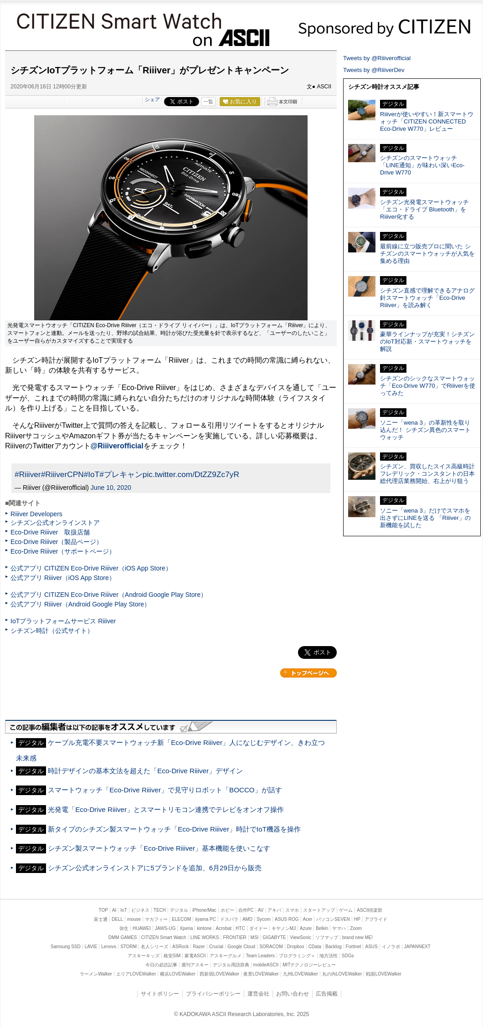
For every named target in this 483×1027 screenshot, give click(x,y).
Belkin (322, 928)
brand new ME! (357, 937)
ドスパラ (229, 919)
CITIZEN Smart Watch (116, 19)
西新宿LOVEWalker (219, 973)
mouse (134, 919)
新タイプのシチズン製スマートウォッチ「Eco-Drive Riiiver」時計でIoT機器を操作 (174, 829)
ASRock (180, 946)
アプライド (376, 919)
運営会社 (258, 994)
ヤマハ (339, 928)
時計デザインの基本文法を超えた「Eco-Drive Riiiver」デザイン (145, 771)
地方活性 (328, 955)
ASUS (371, 946)
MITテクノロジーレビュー (309, 964)
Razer (199, 946)
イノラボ (391, 946)
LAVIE (91, 946)
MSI (255, 937)
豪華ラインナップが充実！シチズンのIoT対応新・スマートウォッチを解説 (427, 341)
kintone (204, 928)
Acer (308, 919)
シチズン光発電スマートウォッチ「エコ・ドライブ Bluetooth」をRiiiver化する (424, 209)
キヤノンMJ (284, 928)
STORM (128, 946)
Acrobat (223, 928)
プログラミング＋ (297, 955)
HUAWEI (142, 928)
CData (314, 946)
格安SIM (172, 955)
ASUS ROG (287, 919)
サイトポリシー (160, 994)
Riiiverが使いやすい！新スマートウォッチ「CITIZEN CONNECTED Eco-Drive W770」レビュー (426, 121)
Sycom (264, 919)
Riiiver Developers (36, 514)
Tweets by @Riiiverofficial (377, 58)
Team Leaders (260, 955)
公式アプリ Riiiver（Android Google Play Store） (80, 604)
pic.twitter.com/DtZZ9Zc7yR (191, 474)
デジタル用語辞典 (231, 964)
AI (114, 910)
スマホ (292, 910)
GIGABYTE (274, 937)
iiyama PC (205, 919)
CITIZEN (384, 26)
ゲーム (346, 910)
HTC (240, 928)
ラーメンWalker (96, 973)
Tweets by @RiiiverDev (374, 70)
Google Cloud (241, 946)
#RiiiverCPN (62, 474)
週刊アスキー (195, 964)
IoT (123, 910)
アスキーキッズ (143, 955)
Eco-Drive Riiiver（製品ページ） (56, 541)
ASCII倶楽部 (369, 910)
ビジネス (140, 910)
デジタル (179, 910)
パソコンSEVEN (333, 919)
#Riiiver (28, 474)
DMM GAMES (122, 937)
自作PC (246, 910)
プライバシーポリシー (213, 994)
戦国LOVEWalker (383, 973)
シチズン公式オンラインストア (55, 522)
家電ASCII (195, 955)
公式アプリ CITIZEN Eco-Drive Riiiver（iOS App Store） (91, 568)
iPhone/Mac (204, 910)
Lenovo (108, 946)
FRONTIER (234, 937)
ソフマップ (326, 937)
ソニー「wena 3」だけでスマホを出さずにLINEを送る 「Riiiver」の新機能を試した (425, 518)
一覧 (208, 101)
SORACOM (271, 946)
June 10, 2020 (111, 487)
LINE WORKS (204, 937)
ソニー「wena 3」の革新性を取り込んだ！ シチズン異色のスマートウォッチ (425, 430)
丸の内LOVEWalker (342, 973)
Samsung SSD (66, 946)
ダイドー (258, 928)
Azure (306, 928)
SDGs (348, 955)
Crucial (216, 946)
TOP (103, 910)
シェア (152, 99)
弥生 (123, 928)
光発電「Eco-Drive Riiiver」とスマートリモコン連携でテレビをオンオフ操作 (166, 809)
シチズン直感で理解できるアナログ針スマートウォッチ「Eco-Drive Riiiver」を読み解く (427, 297)
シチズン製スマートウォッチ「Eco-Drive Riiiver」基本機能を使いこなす (159, 848)
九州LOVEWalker (300, 973)
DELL (117, 919)
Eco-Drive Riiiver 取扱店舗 (50, 532)
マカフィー (156, 919)
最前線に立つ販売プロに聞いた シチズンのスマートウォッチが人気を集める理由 (427, 253)
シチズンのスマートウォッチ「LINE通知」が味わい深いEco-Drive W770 (422, 165)
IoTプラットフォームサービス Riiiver (63, 621)
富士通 (101, 919)
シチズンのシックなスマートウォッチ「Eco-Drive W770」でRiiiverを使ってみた (427, 385)
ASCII (232, 39)
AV (261, 910)
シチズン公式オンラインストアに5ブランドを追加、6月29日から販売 (155, 868)
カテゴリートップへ (308, 673)
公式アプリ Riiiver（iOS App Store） (62, 577)
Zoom (356, 928)
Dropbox (295, 946)
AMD (247, 919)
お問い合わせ (292, 994)
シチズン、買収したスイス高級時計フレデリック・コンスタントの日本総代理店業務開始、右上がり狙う (427, 473)
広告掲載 (327, 994)
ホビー (227, 910)
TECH (160, 910)
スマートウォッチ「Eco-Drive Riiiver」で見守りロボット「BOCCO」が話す (165, 790)
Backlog (333, 946)
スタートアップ (319, 910)
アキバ (274, 910)
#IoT (92, 474)
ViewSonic (300, 937)
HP (357, 919)
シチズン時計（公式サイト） (51, 630)
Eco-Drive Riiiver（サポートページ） (62, 551)
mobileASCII (266, 964)
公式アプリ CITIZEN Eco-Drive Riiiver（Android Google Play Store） (108, 594)
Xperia (186, 928)
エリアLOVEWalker (136, 973)
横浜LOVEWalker (177, 973)
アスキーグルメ (226, 955)
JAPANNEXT (417, 946)
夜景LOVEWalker (260, 973)
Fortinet (353, 946)
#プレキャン (121, 474)
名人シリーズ (154, 946)
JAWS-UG (165, 928)
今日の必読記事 (161, 964)
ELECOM (181, 919)
